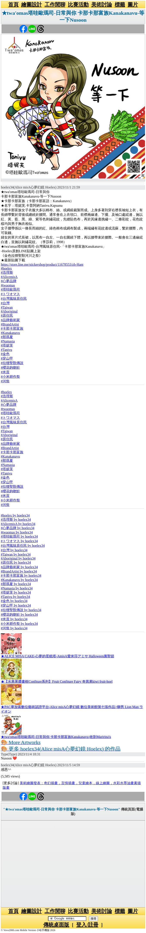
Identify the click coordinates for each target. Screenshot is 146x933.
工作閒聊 (55, 4)
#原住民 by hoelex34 (16, 562)
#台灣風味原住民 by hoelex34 (23, 545)
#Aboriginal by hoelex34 (18, 558)
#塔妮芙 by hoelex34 (16, 592)
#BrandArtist (10, 324)
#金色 (5, 354)
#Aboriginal (9, 311)
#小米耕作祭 (10, 376)
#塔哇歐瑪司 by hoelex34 (19, 536)
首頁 (13, 4)
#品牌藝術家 (10, 320)
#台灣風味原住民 (14, 298)
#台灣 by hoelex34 (14, 550)
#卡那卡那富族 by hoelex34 (21, 575)
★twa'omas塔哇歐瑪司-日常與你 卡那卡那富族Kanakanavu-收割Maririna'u (56, 737)
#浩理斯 (7, 272)
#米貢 (5, 372)
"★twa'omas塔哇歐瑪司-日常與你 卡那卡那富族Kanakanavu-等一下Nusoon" (61, 809)
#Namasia (8, 341)
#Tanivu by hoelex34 (15, 597)
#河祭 (5, 381)
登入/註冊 (87, 925)
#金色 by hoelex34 (14, 601)
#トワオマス (10, 294)
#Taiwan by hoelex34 (16, 554)
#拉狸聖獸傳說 (12, 363)
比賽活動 (78, 4)
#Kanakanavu (10, 333)
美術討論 (101, 4)
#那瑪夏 (7, 337)
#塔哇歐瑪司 (10, 289)
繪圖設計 (31, 4)
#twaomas (8, 285)
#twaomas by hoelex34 (17, 532)
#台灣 (5, 303)
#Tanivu (6, 350)
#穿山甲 (7, 358)
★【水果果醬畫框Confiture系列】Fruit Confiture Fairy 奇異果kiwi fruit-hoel (56, 681)
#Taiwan (7, 307)
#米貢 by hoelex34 (14, 619)
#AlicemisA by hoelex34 (18, 524)
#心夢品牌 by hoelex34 (17, 528)
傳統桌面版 (56, 925)
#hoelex (6, 268)
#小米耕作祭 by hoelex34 (19, 623)
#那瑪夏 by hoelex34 (16, 584)
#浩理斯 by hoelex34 (16, 519)
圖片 (133, 4)
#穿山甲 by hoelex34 (16, 605)
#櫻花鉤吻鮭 (10, 367)
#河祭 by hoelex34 (14, 628)
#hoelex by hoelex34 (15, 515)
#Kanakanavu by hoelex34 (19, 580)
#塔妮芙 (7, 345)
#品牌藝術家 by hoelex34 (19, 567)
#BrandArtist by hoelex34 (19, 571)
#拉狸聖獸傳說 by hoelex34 (21, 610)
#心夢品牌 (8, 281)
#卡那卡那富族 (12, 328)
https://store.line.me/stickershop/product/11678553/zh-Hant (42, 264)
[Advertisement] (73, 864)
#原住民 (7, 315)
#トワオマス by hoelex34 (19, 541)
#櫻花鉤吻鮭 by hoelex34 (19, 614)
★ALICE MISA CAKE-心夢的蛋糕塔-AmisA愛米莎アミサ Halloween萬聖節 (57, 656)
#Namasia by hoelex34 (17, 588)
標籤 (120, 4)
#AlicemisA (9, 277)
